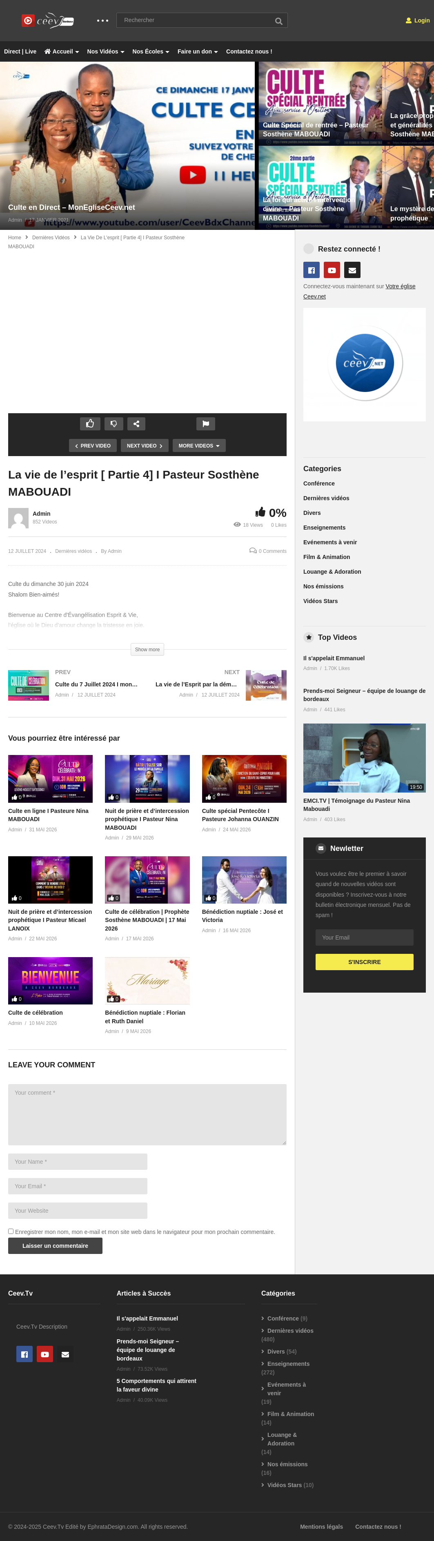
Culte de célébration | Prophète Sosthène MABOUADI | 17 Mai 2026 (147, 920)
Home (14, 238)
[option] (127, 146)
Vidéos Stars (320, 601)
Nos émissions (323, 586)
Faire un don (198, 51)
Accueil (62, 51)
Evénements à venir (330, 542)
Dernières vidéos (51, 238)
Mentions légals (321, 1526)
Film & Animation (326, 557)
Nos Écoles (151, 51)
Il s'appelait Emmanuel (334, 658)
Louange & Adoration (332, 571)
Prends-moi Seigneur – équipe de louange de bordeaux (148, 1350)
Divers (312, 513)
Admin (42, 513)
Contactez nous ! (249, 51)
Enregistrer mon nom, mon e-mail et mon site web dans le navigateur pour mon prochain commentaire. (145, 1232)
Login (418, 20)
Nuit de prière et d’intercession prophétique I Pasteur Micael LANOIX (50, 920)
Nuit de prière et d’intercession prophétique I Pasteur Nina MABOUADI (147, 819)
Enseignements (324, 527)
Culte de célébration (35, 1012)
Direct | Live (20, 51)
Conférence (319, 483)
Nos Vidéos (106, 51)
